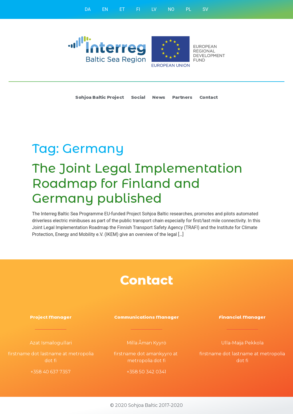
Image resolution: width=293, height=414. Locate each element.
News (158, 97)
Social (138, 97)
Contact (208, 97)
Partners (182, 97)
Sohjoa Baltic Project (99, 97)
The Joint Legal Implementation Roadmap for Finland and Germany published (137, 183)
